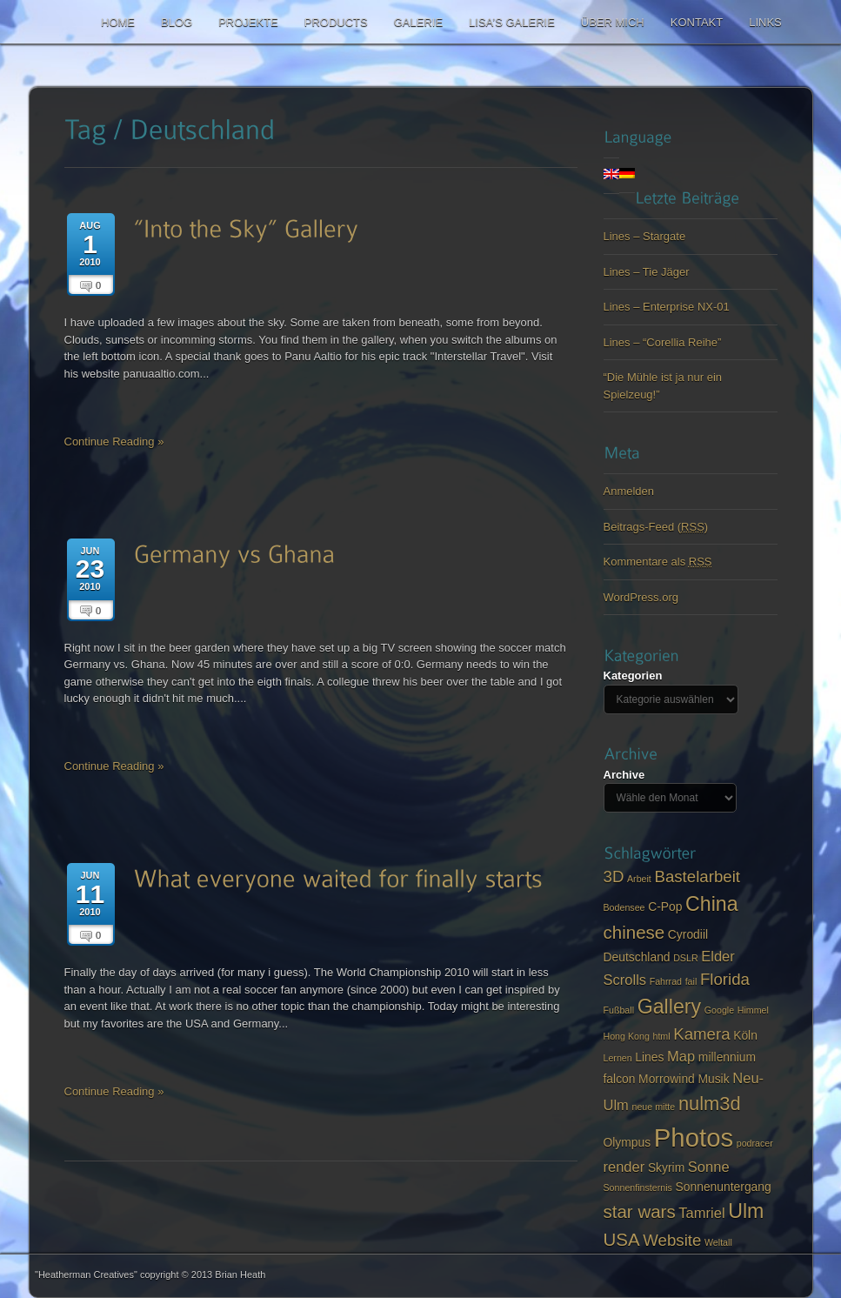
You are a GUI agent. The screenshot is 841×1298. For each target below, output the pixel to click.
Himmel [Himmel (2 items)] (753, 1010)
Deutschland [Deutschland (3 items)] (637, 957)
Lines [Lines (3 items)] (649, 1057)
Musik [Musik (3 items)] (713, 1079)
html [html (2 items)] (661, 1036)
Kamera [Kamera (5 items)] (701, 1034)
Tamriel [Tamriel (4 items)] (701, 1213)
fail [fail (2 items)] (691, 981)
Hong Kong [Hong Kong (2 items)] (627, 1036)
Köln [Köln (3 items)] (745, 1035)
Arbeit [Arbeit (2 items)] (639, 878)
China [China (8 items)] (711, 904)
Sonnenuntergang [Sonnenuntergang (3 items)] (723, 1187)
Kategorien (633, 675)
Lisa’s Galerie (512, 22)
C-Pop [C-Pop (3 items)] (665, 906)
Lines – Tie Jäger (647, 271)
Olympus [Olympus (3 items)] (627, 1142)
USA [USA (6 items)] (622, 1239)
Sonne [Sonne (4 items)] (709, 1167)
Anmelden (629, 491)
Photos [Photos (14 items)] (693, 1137)
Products (336, 22)
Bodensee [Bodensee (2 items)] (624, 907)
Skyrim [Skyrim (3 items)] (666, 1167)
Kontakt (697, 22)
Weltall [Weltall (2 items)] (718, 1242)
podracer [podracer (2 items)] (755, 1143)
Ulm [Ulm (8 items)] (746, 1211)
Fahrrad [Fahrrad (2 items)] (666, 981)
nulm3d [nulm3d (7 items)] (709, 1103)
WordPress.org (641, 597)
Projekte (248, 22)
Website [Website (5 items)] (672, 1240)
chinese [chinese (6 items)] (634, 932)
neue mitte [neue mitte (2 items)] (653, 1106)
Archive (624, 774)
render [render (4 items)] (624, 1167)
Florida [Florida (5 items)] (725, 979)
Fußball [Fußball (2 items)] (619, 1010)
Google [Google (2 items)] (719, 1010)
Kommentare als (658, 561)
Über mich (612, 22)
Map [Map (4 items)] (681, 1056)
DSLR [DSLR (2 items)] (685, 958)
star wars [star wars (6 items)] (640, 1211)
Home (118, 22)
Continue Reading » (114, 441)
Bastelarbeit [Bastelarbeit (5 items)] (697, 876)
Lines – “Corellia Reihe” (663, 342)
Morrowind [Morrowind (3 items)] (666, 1079)
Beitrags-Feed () (656, 526)
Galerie (418, 22)
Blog (176, 22)
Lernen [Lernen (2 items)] (618, 1058)
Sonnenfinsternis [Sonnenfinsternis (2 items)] (638, 1187)
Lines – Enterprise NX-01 (667, 306)
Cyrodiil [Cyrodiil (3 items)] (688, 934)
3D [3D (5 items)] (614, 876)
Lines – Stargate (645, 236)
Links (765, 22)
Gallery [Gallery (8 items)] (669, 1006)
